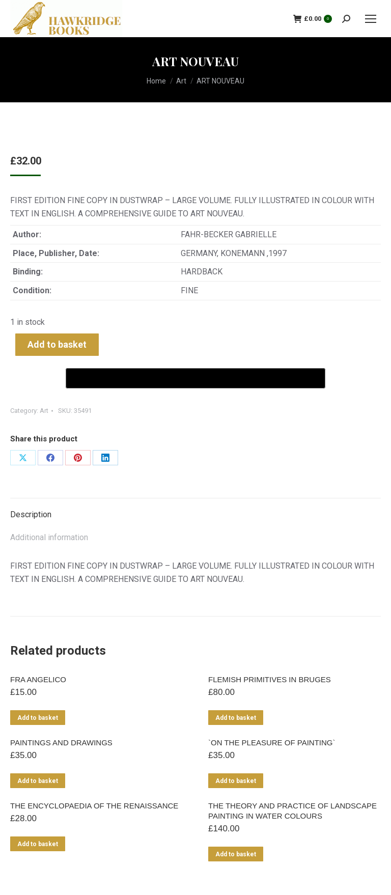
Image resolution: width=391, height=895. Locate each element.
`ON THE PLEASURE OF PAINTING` (271, 742)
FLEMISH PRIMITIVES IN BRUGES (269, 679)
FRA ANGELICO (38, 679)
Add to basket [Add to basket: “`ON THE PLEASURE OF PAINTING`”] (235, 781)
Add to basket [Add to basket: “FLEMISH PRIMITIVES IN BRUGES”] (235, 717)
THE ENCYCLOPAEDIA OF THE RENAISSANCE (94, 805)
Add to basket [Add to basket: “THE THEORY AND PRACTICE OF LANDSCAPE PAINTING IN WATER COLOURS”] (235, 854)
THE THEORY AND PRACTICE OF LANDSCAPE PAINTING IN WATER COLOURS (292, 810)
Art (44, 410)
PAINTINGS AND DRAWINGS (61, 742)
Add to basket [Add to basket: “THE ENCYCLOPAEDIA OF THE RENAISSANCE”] (37, 844)
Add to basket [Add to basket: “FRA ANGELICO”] (37, 717)
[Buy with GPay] (195, 378)
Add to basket (57, 344)
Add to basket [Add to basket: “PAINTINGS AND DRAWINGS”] (37, 781)
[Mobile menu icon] (370, 19)
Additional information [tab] (49, 537)
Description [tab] (30, 514)
